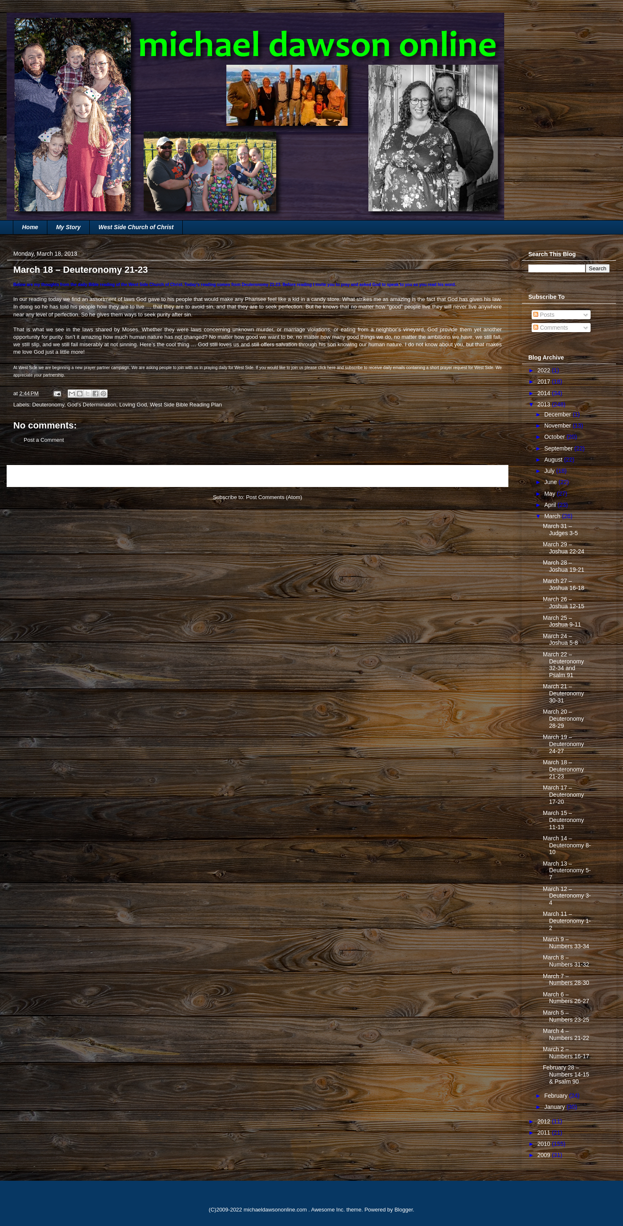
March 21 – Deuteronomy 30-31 (563, 693)
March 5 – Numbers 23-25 (566, 1016)
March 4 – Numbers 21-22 (566, 1034)
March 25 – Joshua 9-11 (562, 621)
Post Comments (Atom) (274, 497)
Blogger (404, 1209)
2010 (544, 1143)
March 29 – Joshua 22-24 (563, 548)
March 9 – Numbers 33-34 (566, 942)
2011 (544, 1132)
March (553, 516)
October (555, 436)
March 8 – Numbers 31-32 (566, 961)
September (559, 448)
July (550, 470)
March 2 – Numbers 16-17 (566, 1053)
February (556, 1095)
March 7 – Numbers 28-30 (566, 979)
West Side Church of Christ (136, 227)
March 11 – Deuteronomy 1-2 (567, 920)
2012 (544, 1121)
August (554, 459)
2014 (544, 393)
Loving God (133, 404)
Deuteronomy (48, 404)
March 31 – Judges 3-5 (560, 529)
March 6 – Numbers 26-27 (566, 998)
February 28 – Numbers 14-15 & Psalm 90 (566, 1074)
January (555, 1107)
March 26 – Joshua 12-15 (563, 602)
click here (327, 367)
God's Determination (91, 404)
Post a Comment (44, 440)
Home (30, 227)
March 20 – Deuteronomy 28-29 (563, 718)
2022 (544, 370)
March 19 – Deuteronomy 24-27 (563, 744)
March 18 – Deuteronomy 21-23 (563, 769)
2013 (544, 404)
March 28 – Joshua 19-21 (563, 566)
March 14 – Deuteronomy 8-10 (567, 845)
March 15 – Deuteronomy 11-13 (563, 820)
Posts (543, 314)
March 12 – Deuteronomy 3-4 (567, 896)
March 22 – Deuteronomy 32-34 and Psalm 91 (563, 664)
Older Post (486, 476)
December (558, 414)
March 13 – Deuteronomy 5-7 (567, 870)
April (550, 505)
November (558, 425)
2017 (544, 381)
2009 (544, 1155)
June (551, 482)
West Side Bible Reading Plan (186, 404)
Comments (550, 327)
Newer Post (30, 476)
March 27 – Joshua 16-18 (563, 584)
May (550, 493)
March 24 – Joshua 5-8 (560, 639)
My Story (68, 227)
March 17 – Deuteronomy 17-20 (563, 794)
